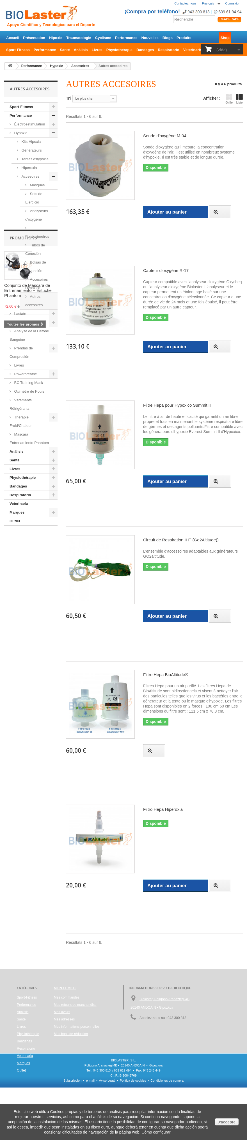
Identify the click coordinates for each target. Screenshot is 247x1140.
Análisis (81, 50)
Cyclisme (103, 38)
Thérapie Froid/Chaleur (21, 421)
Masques (37, 185)
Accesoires (29, 176)
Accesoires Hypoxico (36, 283)
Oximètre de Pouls (28, 391)
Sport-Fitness (18, 50)
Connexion (233, 3)
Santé (65, 50)
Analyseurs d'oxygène (36, 215)
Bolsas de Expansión (35, 266)
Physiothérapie (119, 50)
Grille (229, 99)
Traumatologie (78, 38)
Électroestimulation (29, 124)
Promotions (23, 542)
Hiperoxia (28, 168)
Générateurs (31, 150)
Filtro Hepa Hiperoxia (163, 809)
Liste (239, 99)
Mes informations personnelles (77, 1027)
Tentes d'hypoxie (34, 159)
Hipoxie (55, 38)
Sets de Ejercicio (33, 198)
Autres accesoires (34, 300)
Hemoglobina (24, 322)
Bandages (145, 50)
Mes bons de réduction (71, 1034)
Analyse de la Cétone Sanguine (29, 335)
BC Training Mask (28, 383)
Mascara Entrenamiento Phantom (29, 438)
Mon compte (65, 988)
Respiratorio (168, 50)
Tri (68, 98)
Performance (126, 38)
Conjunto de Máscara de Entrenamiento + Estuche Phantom (28, 594)
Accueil (12, 38)
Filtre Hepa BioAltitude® (165, 674)
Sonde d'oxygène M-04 (164, 135)
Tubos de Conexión (35, 249)
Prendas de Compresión (21, 352)
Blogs (168, 38)
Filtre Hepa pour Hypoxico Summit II (177, 405)
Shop (225, 38)
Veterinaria (192, 50)
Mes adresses (64, 1019)
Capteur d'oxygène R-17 (166, 270)
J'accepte (226, 1122)
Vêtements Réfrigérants (21, 404)
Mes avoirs (62, 1012)
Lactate (19, 314)
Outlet (15, 521)
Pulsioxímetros (37, 236)
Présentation (34, 38)
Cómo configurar (156, 1132)
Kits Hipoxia (30, 141)
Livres (97, 50)
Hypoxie (20, 133)
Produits (184, 38)
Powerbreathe (25, 374)
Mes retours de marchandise (75, 1005)
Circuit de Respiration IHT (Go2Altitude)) (181, 539)
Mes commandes (66, 997)
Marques (17, 512)
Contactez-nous (185, 3)
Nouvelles (149, 38)
